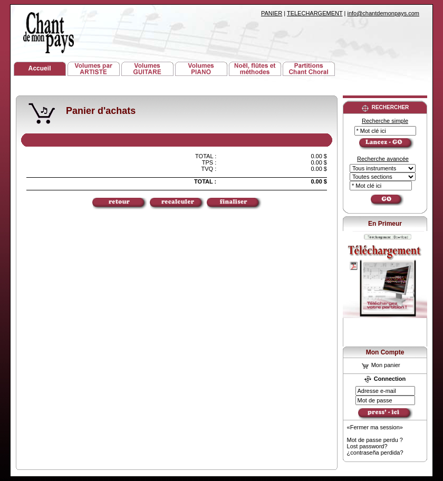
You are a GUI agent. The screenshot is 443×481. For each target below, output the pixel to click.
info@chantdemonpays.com (383, 13)
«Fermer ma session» (375, 427)
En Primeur (385, 223)
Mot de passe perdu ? (375, 440)
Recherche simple (385, 121)
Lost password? (367, 446)
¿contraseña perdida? (375, 452)
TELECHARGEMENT (315, 13)
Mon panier (381, 365)
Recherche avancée (383, 159)
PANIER (271, 13)
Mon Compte (385, 352)
